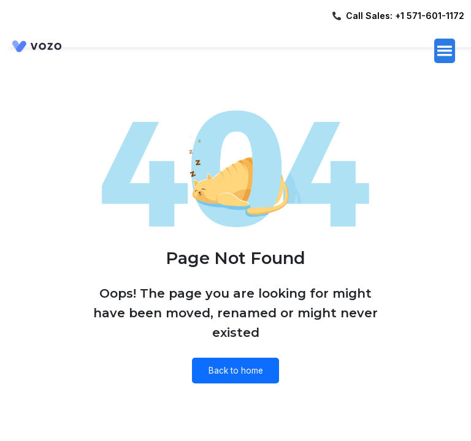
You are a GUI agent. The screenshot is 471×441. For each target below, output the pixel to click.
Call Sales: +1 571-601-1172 (405, 15)
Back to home (236, 370)
